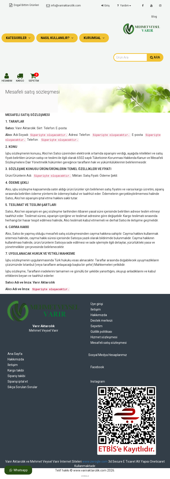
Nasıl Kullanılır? (57, 38)
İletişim (96, 309)
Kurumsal (94, 38)
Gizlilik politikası (101, 331)
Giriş (105, 5)
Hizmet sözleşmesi (104, 337)
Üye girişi (97, 304)
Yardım (123, 5)
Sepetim (96, 326)
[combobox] (130, 57)
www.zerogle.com (95, 461)
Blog (154, 16)
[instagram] (160, 5)
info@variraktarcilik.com (63, 5)
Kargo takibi (16, 370)
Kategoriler (18, 38)
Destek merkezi (101, 320)
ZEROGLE (85, 476)
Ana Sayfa (15, 354)
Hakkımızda (99, 315)
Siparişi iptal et (18, 381)
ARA (155, 57)
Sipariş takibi (16, 376)
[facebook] (143, 5)
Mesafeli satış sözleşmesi (109, 342)
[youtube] (151, 5)
